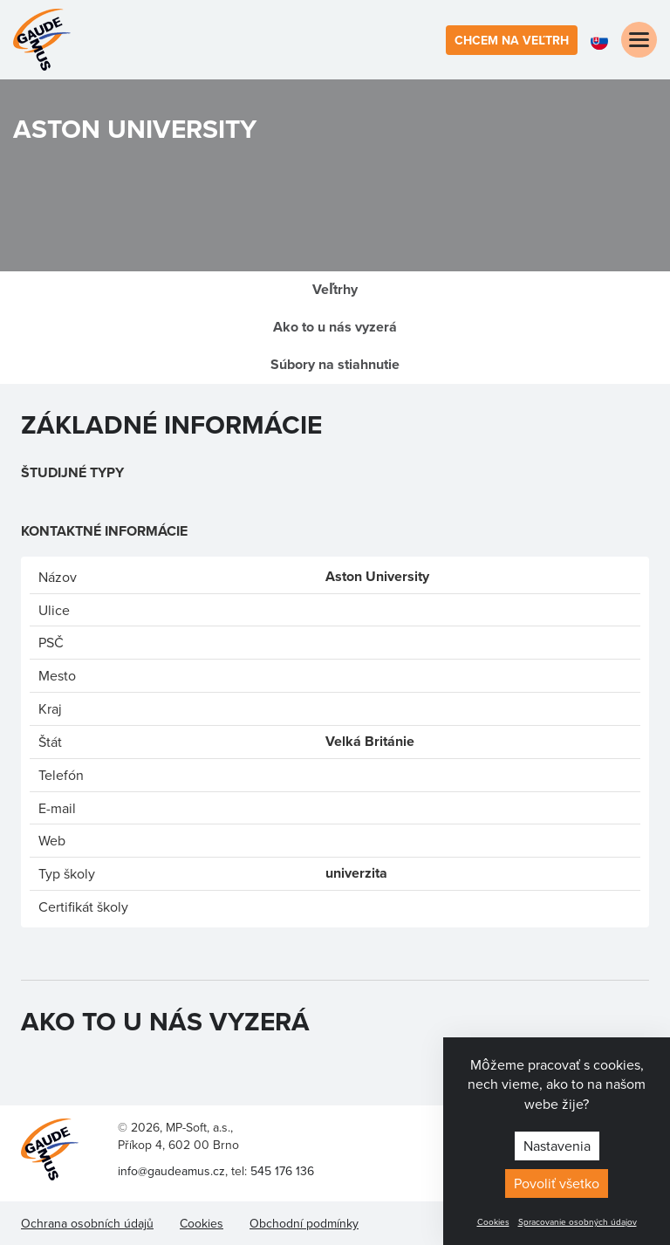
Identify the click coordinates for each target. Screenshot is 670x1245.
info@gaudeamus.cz (171, 1171)
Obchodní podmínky (304, 1223)
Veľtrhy (335, 289)
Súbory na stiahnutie (335, 364)
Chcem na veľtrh (512, 40)
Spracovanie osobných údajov (577, 1221)
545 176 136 (282, 1171)
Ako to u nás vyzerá (335, 327)
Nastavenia (557, 1145)
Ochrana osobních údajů (87, 1223)
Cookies (493, 1221)
